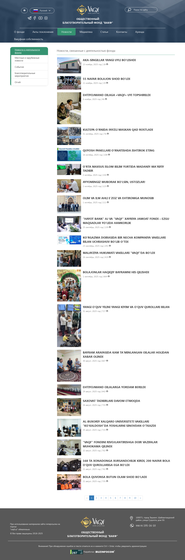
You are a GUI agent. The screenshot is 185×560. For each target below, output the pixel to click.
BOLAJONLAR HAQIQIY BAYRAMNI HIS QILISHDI (116, 272)
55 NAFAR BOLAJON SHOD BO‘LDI (106, 79)
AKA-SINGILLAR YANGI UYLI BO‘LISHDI (109, 60)
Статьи (104, 32)
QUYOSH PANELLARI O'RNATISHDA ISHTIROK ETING (118, 150)
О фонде (19, 32)
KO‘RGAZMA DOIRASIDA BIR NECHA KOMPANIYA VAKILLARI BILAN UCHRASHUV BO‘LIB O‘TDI (124, 239)
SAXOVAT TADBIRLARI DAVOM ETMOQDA (111, 401)
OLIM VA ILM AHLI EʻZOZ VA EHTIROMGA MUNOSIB (118, 198)
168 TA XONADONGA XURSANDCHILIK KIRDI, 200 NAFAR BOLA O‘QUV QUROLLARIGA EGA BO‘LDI (126, 462)
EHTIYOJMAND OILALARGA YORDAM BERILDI (114, 387)
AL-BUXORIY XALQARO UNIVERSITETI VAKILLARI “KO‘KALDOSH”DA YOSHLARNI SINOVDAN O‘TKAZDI (119, 423)
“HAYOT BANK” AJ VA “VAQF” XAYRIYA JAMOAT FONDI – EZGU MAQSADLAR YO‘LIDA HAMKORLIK (126, 220)
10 (135, 497)
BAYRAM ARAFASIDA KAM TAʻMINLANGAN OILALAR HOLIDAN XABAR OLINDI (126, 354)
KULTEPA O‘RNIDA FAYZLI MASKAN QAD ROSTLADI (118, 129)
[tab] (29, 51)
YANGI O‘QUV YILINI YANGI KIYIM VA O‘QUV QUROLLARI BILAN (126, 307)
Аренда (139, 32)
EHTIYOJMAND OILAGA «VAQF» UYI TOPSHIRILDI (116, 95)
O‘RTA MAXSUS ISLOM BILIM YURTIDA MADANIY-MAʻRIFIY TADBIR (123, 168)
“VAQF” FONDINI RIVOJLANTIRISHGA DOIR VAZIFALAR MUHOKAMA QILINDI (120, 444)
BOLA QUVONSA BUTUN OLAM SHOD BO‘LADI (115, 477)
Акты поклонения (43, 32)
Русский (42, 10)
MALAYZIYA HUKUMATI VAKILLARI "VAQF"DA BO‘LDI (119, 253)
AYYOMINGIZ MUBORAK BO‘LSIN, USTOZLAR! (114, 182)
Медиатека (86, 32)
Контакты (121, 32)
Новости (66, 32)
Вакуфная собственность (28, 39)
